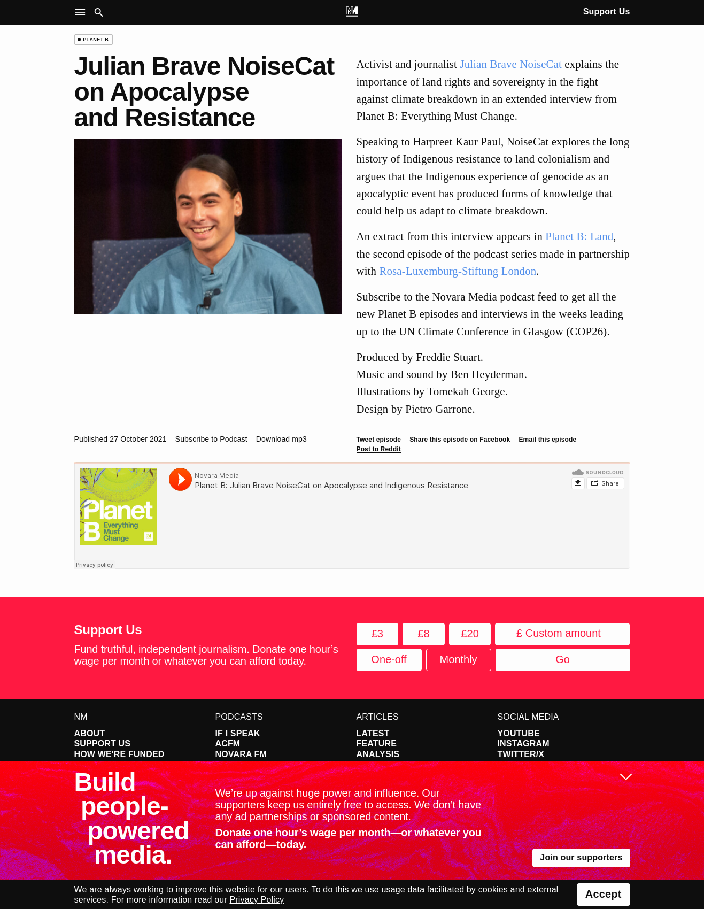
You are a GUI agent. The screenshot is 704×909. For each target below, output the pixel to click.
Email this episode (547, 439)
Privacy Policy (256, 899)
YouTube (519, 733)
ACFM (228, 743)
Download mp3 (281, 439)
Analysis (378, 754)
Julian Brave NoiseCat (511, 64)
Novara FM (241, 754)
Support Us (606, 11)
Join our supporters (581, 857)
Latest (373, 733)
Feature (377, 743)
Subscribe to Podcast (211, 439)
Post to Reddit (379, 449)
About (89, 733)
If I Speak (237, 733)
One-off (388, 659)
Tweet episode (379, 439)
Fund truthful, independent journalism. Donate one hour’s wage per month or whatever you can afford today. (206, 655)
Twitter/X (521, 754)
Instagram (524, 743)
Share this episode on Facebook (459, 439)
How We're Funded (119, 754)
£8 (423, 634)
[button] (82, 12)
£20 (469, 634)
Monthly (458, 659)
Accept (603, 894)
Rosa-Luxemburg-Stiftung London (457, 271)
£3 (377, 634)
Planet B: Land (579, 236)
